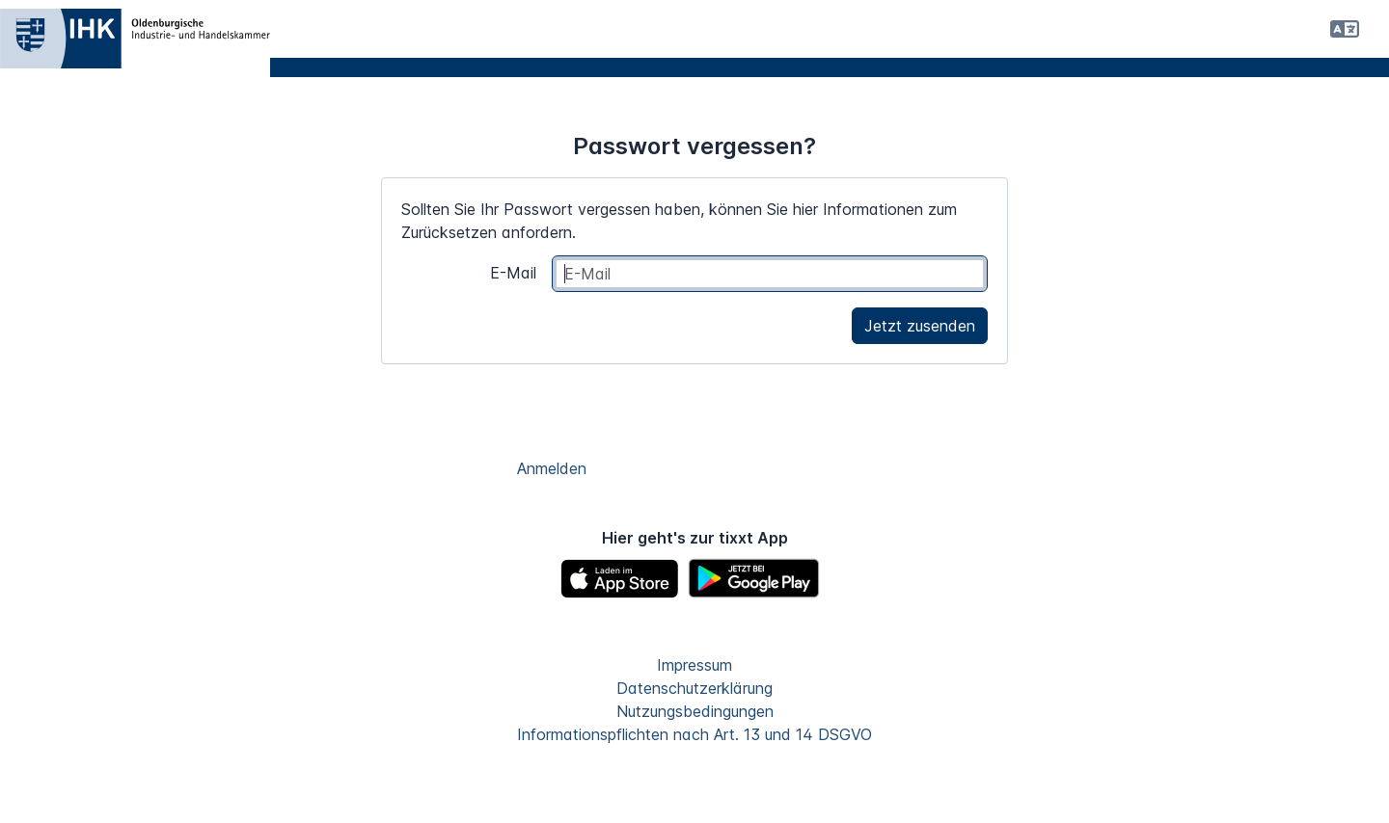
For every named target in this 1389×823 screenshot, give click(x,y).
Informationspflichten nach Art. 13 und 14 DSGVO (694, 734)
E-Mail (513, 272)
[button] (1345, 29)
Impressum (694, 665)
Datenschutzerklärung (694, 688)
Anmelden (551, 468)
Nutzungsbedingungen (695, 711)
